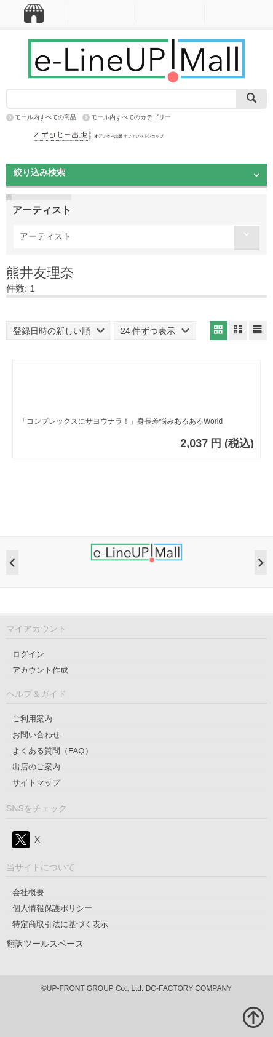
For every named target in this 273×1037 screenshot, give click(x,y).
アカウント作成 (40, 670)
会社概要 (28, 892)
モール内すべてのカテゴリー (131, 117)
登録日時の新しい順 (59, 331)
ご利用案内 (32, 718)
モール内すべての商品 (45, 117)
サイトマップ (36, 782)
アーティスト (45, 236)
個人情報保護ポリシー (52, 908)
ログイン (28, 654)
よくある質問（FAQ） (52, 750)
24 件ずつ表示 (155, 331)
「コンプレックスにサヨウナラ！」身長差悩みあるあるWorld (121, 421)
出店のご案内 (36, 766)
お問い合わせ (36, 734)
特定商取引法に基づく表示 (60, 924)
